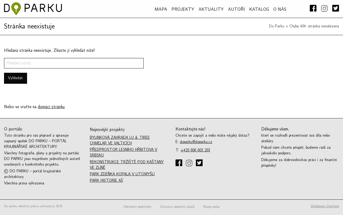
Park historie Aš (106, 180)
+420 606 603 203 (195, 150)
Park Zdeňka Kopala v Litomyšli (122, 174)
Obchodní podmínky (137, 207)
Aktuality (211, 9)
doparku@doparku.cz (196, 142)
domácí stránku (51, 106)
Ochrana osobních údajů (177, 207)
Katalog (259, 9)
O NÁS (279, 9)
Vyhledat (15, 78)
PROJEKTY (183, 9)
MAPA (161, 9)
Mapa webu (211, 207)
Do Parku (276, 26)
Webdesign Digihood (325, 206)
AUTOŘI (236, 9)
